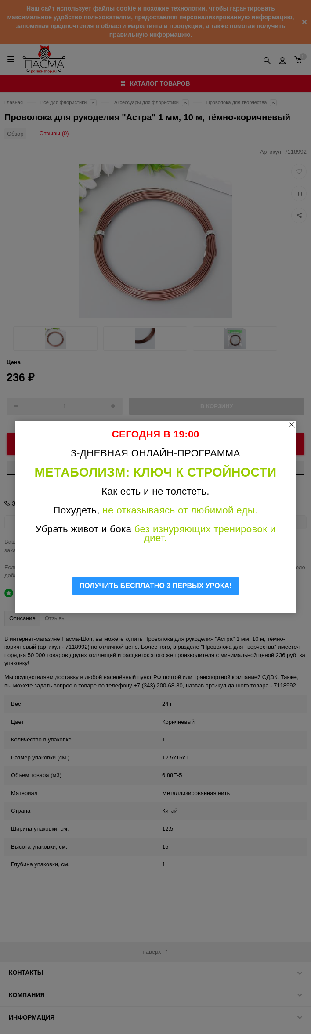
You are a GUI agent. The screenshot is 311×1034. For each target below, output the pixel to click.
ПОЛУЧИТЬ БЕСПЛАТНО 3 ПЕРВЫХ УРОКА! (156, 585)
